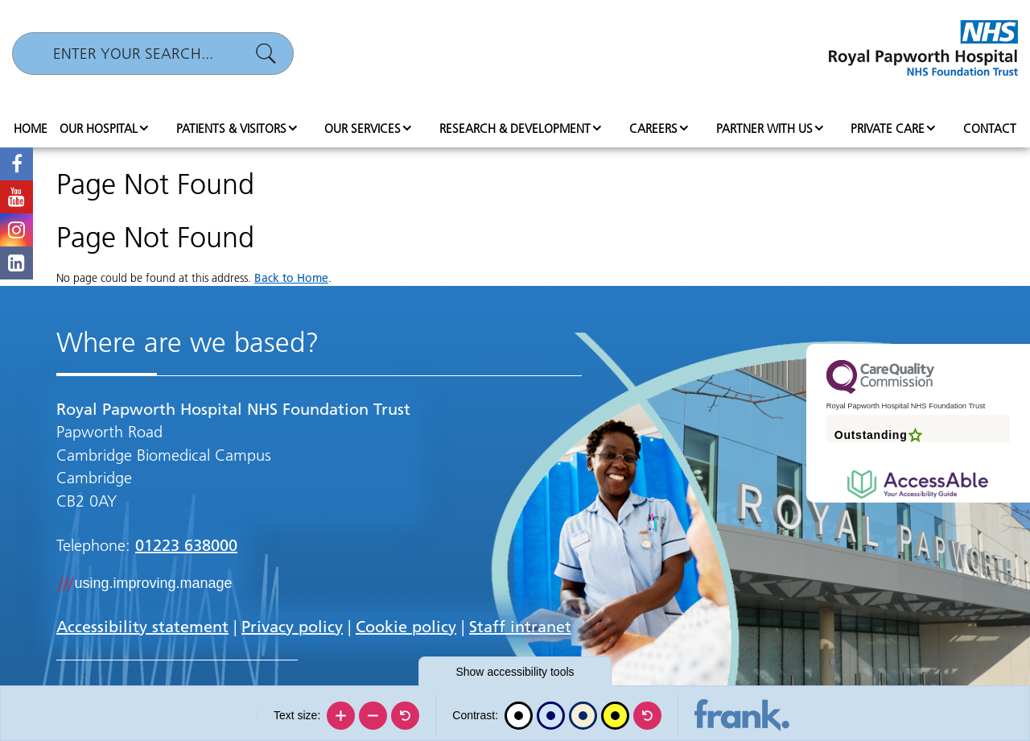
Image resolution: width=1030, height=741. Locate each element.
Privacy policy (292, 626)
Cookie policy (406, 626)
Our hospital (99, 128)
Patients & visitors (231, 128)
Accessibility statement (142, 626)
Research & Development (515, 128)
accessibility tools (514, 671)
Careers (653, 128)
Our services (362, 128)
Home (30, 128)
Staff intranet (520, 626)
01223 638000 (186, 545)
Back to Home (291, 278)
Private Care (888, 128)
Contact (989, 128)
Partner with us (764, 128)
